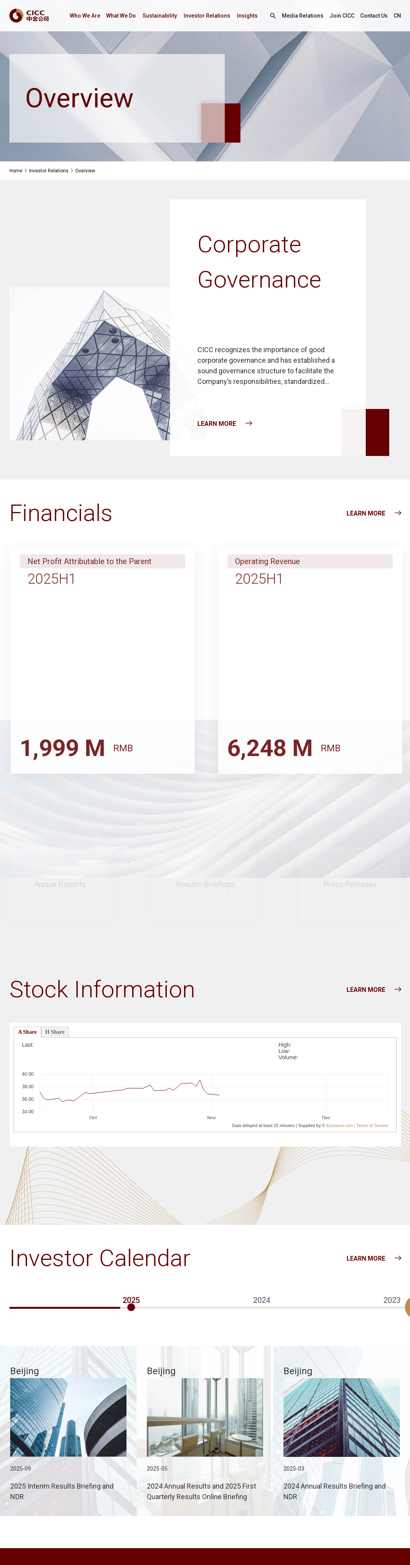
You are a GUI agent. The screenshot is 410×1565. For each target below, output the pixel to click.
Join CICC (341, 16)
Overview (85, 171)
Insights (247, 16)
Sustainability (160, 16)
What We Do (121, 16)
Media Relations (302, 16)
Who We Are (85, 16)
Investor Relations (207, 16)
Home (15, 171)
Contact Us (374, 16)
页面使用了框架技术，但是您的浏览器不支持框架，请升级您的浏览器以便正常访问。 (205, 1083)
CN (397, 16)
